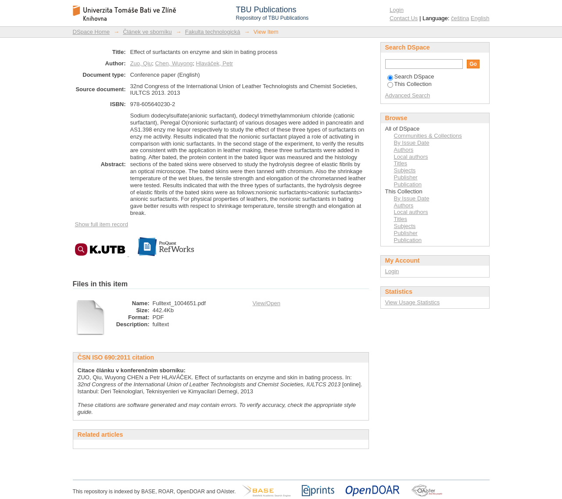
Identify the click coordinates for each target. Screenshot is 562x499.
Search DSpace (410, 76)
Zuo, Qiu (141, 63)
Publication (408, 184)
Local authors (411, 156)
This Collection (409, 84)
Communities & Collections (428, 135)
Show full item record (101, 224)
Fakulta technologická (212, 32)
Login (397, 10)
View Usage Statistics (412, 302)
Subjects (405, 170)
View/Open (266, 303)
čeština (460, 18)
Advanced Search (407, 95)
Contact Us (404, 18)
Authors (404, 149)
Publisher (406, 177)
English (480, 18)
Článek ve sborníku (147, 32)
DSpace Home (91, 32)
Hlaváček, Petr (214, 63)
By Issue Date (412, 142)
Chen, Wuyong (174, 63)
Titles (401, 163)
